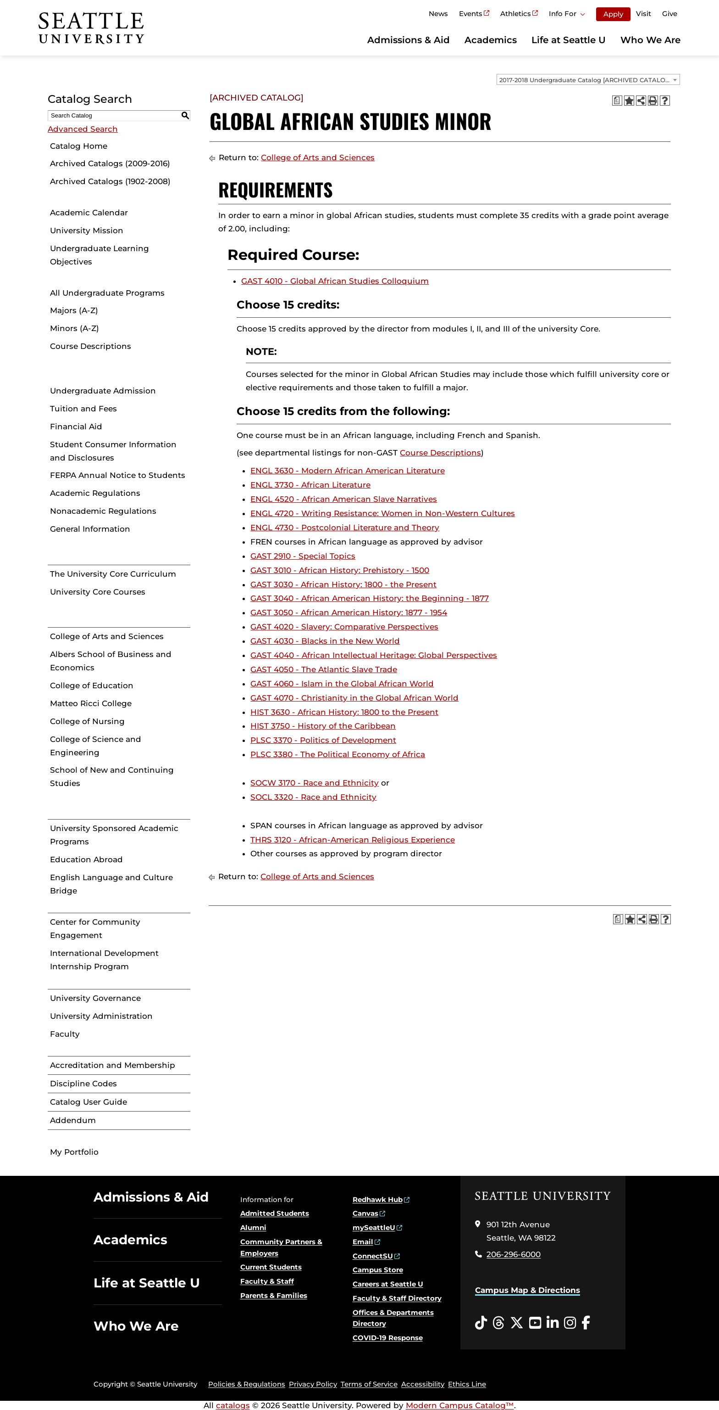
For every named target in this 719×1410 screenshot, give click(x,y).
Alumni (253, 1227)
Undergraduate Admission (103, 390)
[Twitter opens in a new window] (517, 1323)
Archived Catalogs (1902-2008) (110, 181)
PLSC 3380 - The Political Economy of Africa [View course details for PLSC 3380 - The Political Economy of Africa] (337, 754)
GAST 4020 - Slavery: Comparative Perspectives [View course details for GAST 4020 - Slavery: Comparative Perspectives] (344, 626)
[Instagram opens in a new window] (570, 1323)
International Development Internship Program (104, 960)
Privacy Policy (313, 1384)
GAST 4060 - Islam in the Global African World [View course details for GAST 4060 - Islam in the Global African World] (342, 683)
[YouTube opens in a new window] (535, 1323)
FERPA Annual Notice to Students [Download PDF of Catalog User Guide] (117, 475)
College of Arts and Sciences (107, 636)
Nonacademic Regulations (103, 511)
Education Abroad (86, 859)
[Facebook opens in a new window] (585, 1323)
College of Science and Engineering (95, 746)
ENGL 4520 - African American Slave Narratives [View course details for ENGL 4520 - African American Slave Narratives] (343, 499)
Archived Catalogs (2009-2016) (110, 163)
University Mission (86, 230)
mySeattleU (374, 1227)
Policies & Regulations (246, 1384)
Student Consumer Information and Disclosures (113, 451)
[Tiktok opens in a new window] (481, 1323)
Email (363, 1241)
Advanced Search (83, 129)
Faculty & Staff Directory (397, 1298)
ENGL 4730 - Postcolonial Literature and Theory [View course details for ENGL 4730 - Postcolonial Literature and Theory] (344, 527)
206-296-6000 (514, 1254)
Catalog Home (78, 146)
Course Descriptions (90, 346)
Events (470, 13)
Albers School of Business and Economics (110, 661)
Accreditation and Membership (112, 1065)
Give (669, 13)
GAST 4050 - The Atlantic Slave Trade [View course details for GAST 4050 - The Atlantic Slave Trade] (323, 669)
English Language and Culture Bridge (111, 884)
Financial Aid (76, 426)
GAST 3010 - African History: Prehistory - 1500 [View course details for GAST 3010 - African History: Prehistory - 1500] (339, 570)
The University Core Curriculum (113, 574)
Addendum (73, 1120)
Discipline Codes (83, 1083)
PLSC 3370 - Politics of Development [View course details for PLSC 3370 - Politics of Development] (323, 740)
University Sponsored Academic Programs (114, 835)
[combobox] (588, 79)
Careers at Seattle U (388, 1284)
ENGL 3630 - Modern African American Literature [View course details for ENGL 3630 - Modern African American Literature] (347, 470)
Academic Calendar (89, 212)
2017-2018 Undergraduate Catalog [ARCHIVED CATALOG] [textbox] (585, 80)
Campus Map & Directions (527, 1290)
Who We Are (650, 39)
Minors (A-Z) (74, 328)
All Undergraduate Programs (107, 293)
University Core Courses (97, 591)
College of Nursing (87, 721)
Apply (613, 14)
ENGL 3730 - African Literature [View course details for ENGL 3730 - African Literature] (310, 484)
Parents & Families (273, 1295)
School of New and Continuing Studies (112, 776)
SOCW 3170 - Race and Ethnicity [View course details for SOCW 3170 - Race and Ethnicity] (314, 782)
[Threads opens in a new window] (498, 1323)
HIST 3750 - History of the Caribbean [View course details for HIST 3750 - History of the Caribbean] (323, 725)
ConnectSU (373, 1256)
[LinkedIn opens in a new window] (553, 1323)
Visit (643, 13)
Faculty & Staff (267, 1281)
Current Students (271, 1267)
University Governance (95, 998)
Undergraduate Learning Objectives (99, 255)
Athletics (515, 13)
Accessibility (422, 1384)
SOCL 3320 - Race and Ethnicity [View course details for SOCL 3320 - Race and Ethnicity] (313, 797)
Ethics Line (467, 1384)
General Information (90, 529)
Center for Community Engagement (95, 928)
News (438, 13)
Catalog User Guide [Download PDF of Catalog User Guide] (88, 1102)
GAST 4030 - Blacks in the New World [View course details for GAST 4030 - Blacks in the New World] (325, 641)
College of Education (91, 685)
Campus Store (378, 1269)
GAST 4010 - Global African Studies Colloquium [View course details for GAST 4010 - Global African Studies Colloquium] (335, 281)
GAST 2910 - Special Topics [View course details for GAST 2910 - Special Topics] (302, 556)
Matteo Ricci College (91, 703)
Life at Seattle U (568, 39)
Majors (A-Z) (74, 310)
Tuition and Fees (83, 408)
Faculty (65, 1034)
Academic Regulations (95, 493)
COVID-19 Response (388, 1337)
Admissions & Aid (408, 39)
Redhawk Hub (378, 1199)
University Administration (101, 1016)
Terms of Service (369, 1384)
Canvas (365, 1213)
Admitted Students (274, 1213)
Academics (491, 39)
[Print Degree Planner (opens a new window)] (617, 100)
